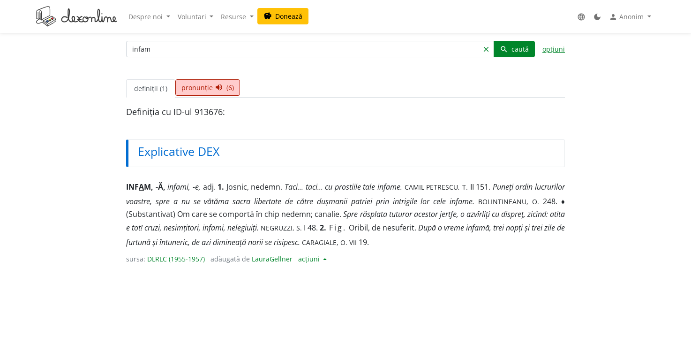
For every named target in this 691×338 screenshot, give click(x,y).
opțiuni (553, 49)
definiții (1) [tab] (150, 88)
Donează (282, 16)
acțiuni (310, 258)
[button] (581, 16)
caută (514, 49)
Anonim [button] (627, 17)
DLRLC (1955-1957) (176, 258)
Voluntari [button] (193, 16)
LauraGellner (272, 258)
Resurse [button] (234, 16)
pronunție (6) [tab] (207, 87)
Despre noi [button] (146, 16)
